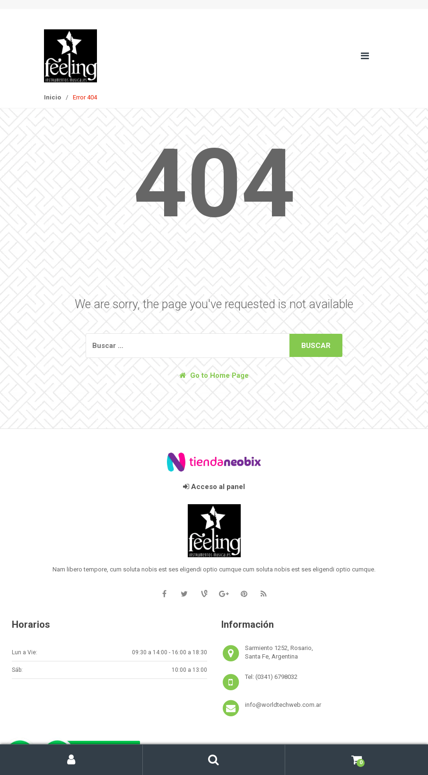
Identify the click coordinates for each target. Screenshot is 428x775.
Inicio (52, 97)
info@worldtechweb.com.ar (283, 704)
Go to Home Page (214, 375)
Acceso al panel (214, 486)
